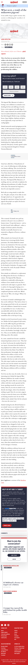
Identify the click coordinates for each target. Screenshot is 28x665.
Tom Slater (3, 648)
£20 (17, 87)
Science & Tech (8, 47)
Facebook (2, 625)
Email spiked (17, 653)
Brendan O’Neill (4, 646)
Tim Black (3, 655)
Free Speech (16, 637)
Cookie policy (4, 637)
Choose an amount (14, 91)
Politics (15, 630)
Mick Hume (3, 653)
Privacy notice (4, 635)
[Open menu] (2, 2)
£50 (23, 87)
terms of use (24, 659)
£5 (5, 87)
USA (15, 639)
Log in (24, 2)
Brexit (15, 634)
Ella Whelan (3, 651)
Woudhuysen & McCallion (11, 566)
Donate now (7, 95)
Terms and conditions (5, 634)
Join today (14, 555)
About (2, 630)
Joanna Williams (4, 650)
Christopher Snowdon (10, 591)
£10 (11, 87)
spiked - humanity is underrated (14, 2)
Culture (15, 632)
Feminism (16, 635)
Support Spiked (4, 632)
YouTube (8, 625)
